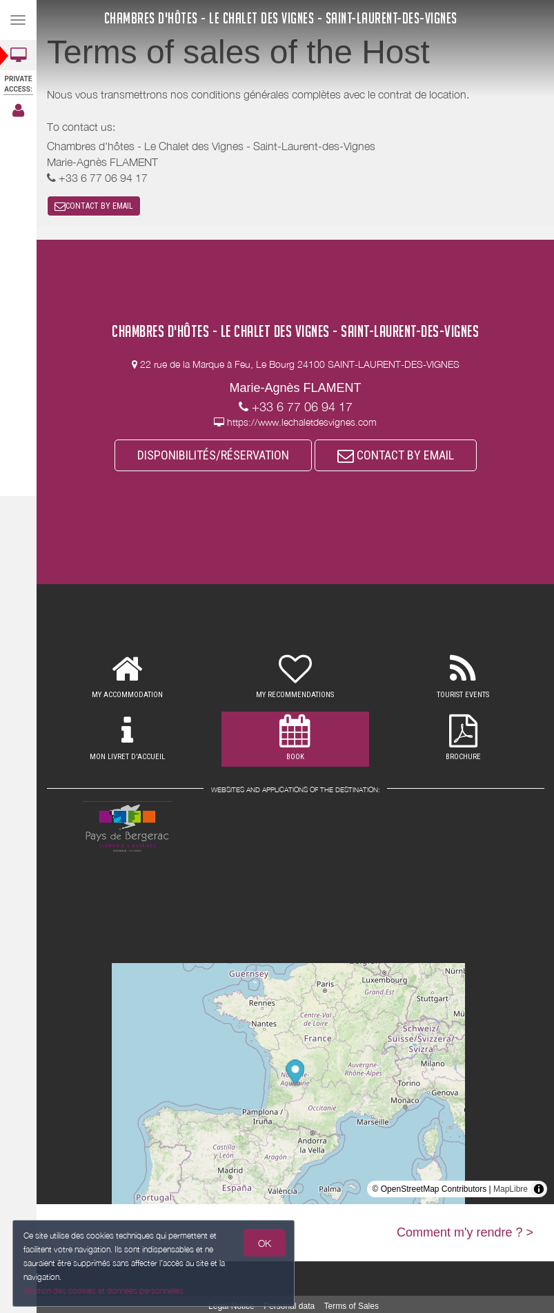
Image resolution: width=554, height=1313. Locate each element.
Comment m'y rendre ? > (465, 1232)
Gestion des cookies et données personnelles (101, 1291)
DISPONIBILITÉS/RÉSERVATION (213, 455)
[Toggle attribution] (539, 1189)
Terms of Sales (351, 1306)
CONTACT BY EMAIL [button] (94, 206)
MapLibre (510, 1189)
